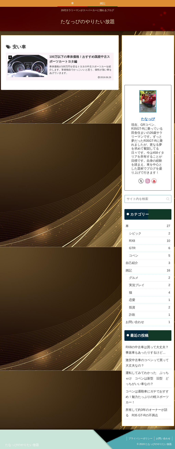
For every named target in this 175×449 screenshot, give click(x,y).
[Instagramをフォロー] (147, 181)
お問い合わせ (148, 322)
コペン (149, 255)
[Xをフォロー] (141, 181)
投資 (149, 307)
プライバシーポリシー (140, 438)
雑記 (148, 270)
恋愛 (149, 300)
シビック (149, 233)
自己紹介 (148, 263)
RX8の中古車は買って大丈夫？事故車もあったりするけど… (147, 349)
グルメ (149, 277)
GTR (149, 248)
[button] (168, 199)
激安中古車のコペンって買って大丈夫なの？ (147, 362)
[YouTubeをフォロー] (154, 181)
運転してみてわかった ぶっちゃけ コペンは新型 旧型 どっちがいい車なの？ (147, 378)
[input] (147, 199)
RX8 (149, 240)
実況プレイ (149, 285)
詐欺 (149, 314)
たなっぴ (148, 119)
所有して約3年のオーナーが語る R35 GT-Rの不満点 (146, 412)
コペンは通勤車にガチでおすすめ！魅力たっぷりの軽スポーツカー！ (147, 397)
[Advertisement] (147, 59)
